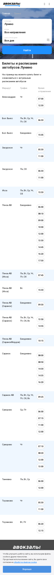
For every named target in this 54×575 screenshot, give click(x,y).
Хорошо (27, 569)
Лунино (17, 13)
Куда (6, 29)
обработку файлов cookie (25, 562)
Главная (6, 13)
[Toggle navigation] (49, 4)
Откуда (7, 21)
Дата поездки (10, 37)
